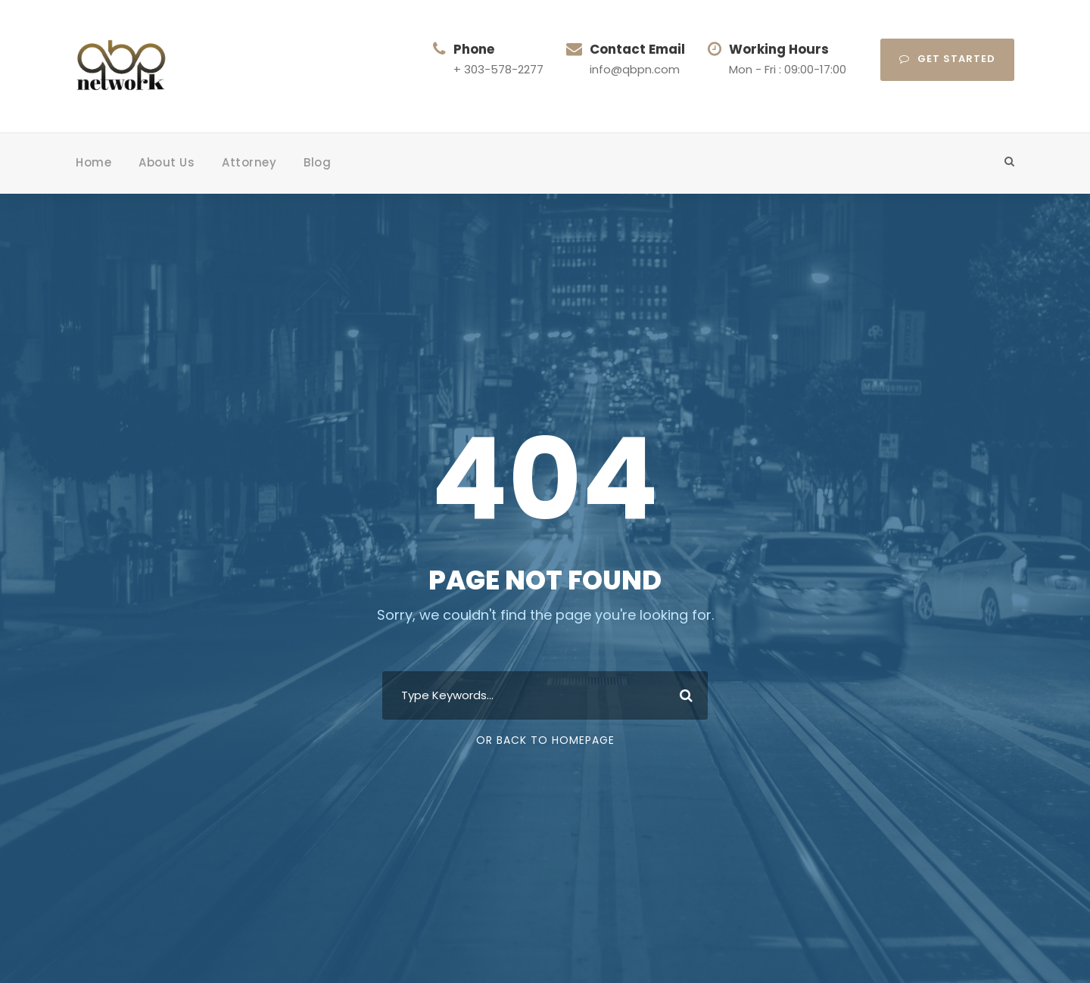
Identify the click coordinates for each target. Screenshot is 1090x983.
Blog (317, 162)
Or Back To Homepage (545, 740)
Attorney (249, 162)
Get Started (947, 58)
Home (93, 162)
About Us (167, 162)
